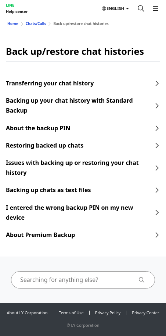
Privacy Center (145, 312)
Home (12, 23)
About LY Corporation (27, 312)
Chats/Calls (36, 23)
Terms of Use (71, 312)
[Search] (141, 8)
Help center (17, 11)
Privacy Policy (107, 312)
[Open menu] (155, 8)
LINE (10, 5)
